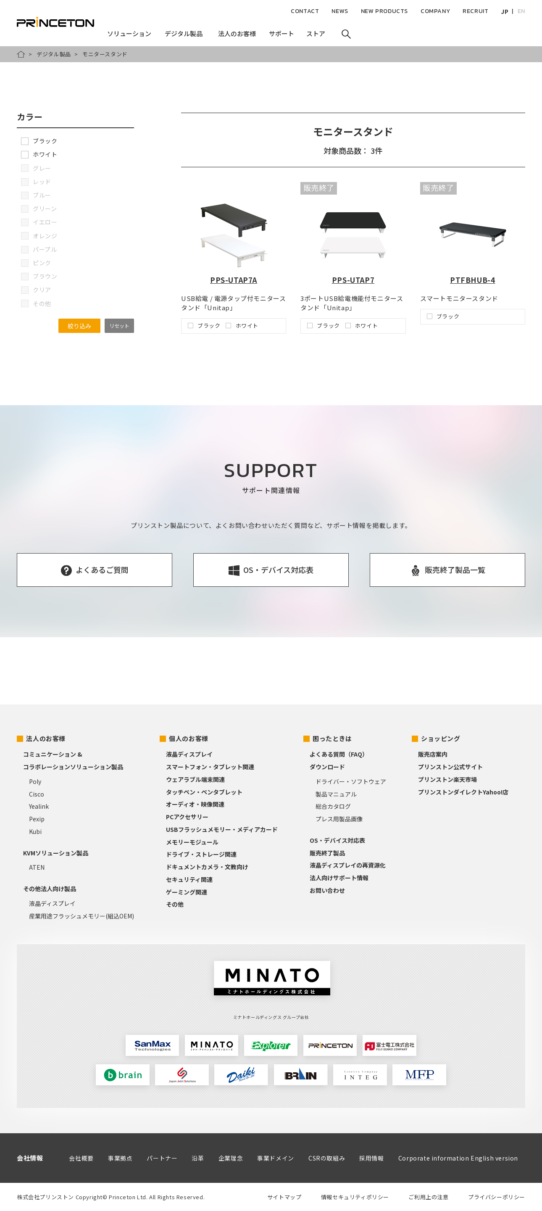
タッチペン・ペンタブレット (204, 792)
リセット (119, 325)
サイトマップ (284, 1197)
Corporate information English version (458, 1158)
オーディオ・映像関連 (195, 804)
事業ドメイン (275, 1158)
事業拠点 (120, 1158)
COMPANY (435, 11)
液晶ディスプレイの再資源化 (348, 865)
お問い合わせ (327, 890)
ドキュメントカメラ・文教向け (207, 867)
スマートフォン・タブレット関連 (210, 766)
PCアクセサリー (187, 817)
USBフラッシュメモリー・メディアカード (222, 829)
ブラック (39, 141)
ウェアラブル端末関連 (195, 779)
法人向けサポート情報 (339, 877)
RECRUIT (475, 11)
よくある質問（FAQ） (339, 754)
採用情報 (371, 1158)
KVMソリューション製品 (55, 853)
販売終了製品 (327, 853)
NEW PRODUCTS (384, 11)
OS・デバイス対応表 (337, 840)
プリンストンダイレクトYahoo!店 (463, 792)
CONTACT (305, 11)
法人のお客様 (46, 738)
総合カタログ (333, 806)
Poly (35, 781)
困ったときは (332, 738)
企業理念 (230, 1158)
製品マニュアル (336, 794)
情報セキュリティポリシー (355, 1197)
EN (521, 11)
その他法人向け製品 (49, 888)
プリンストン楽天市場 (447, 779)
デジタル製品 (54, 54)
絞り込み (79, 326)
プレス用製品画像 (339, 819)
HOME (21, 54)
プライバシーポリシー (496, 1197)
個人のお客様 (188, 738)
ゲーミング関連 (186, 892)
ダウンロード (327, 766)
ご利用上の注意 (428, 1197)
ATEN (37, 867)
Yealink (39, 806)
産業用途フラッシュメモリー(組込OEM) (81, 916)
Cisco (36, 794)
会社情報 (30, 1157)
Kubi (35, 831)
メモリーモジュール (192, 842)
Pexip (37, 819)
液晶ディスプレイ (52, 903)
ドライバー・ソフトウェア (351, 781)
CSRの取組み (326, 1158)
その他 (175, 904)
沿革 (198, 1158)
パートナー (162, 1158)
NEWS (340, 11)
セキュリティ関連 (189, 879)
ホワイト (39, 154)
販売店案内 (432, 754)
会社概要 (81, 1158)
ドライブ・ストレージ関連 (201, 854)
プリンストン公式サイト (450, 766)
